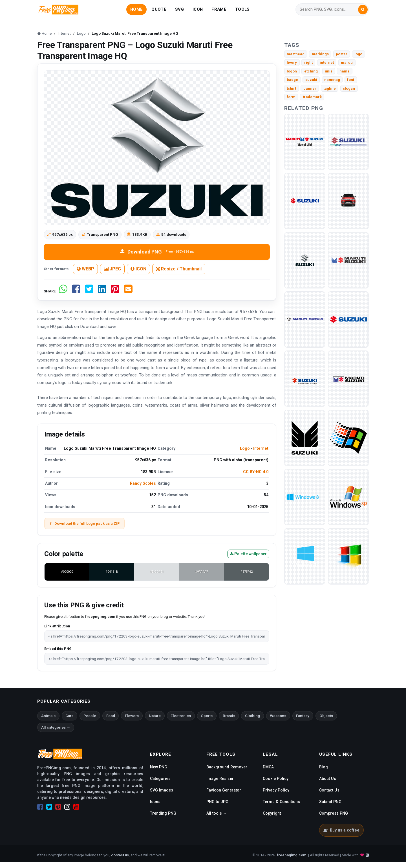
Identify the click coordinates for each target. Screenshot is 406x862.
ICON (198, 9)
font (350, 80)
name (344, 71)
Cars (69, 716)
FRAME (218, 9)
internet (327, 62)
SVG (179, 9)
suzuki (311, 80)
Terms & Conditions (281, 802)
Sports (207, 716)
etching (311, 71)
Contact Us (329, 790)
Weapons (278, 716)
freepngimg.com (291, 855)
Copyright (272, 813)
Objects (326, 716)
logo (358, 54)
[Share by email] (128, 291)
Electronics (181, 716)
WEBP (85, 269)
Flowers (132, 716)
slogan (349, 88)
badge (292, 80)
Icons (155, 802)
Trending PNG (163, 813)
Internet (260, 448)
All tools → (216, 813)
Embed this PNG (58, 649)
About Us (327, 779)
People (89, 716)
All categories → (55, 727)
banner (309, 88)
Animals (48, 716)
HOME (136, 9)
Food (110, 716)
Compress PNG (333, 813)
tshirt (291, 88)
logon (292, 71)
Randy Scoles (143, 483)
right (308, 62)
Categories (160, 779)
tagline (329, 88)
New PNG (158, 767)
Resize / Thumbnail (179, 269)
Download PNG (156, 252)
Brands (229, 716)
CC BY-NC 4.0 (255, 471)
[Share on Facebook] (76, 291)
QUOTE (158, 9)
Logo (245, 448)
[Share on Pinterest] (115, 291)
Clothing (252, 716)
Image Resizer (220, 779)
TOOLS (242, 9)
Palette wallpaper (248, 554)
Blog (323, 767)
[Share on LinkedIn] (102, 291)
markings (320, 54)
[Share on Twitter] (89, 291)
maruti (347, 62)
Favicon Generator (223, 790)
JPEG (112, 269)
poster (341, 54)
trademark (312, 97)
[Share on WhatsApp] (63, 291)
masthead (295, 54)
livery (292, 62)
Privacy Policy (276, 790)
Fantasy (302, 716)
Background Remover (226, 767)
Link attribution (57, 626)
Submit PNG (330, 802)
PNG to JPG (217, 802)
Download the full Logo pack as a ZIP (84, 523)
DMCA (268, 767)
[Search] (329, 9)
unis (328, 71)
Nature (155, 716)
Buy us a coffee (341, 830)
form (291, 97)
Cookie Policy (275, 779)
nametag (332, 80)
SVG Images (161, 790)
